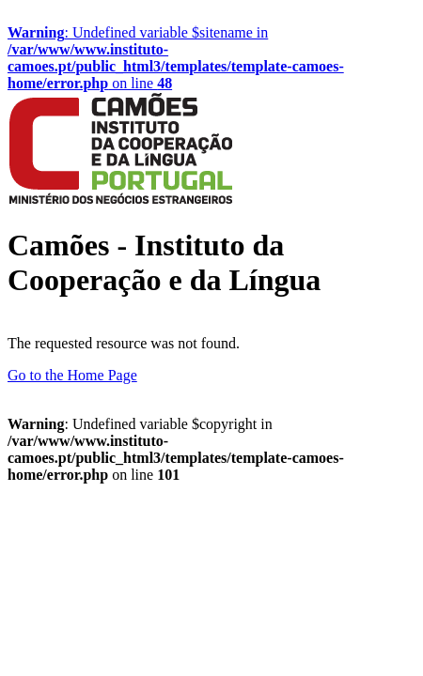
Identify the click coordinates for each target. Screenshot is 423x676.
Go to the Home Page (72, 375)
